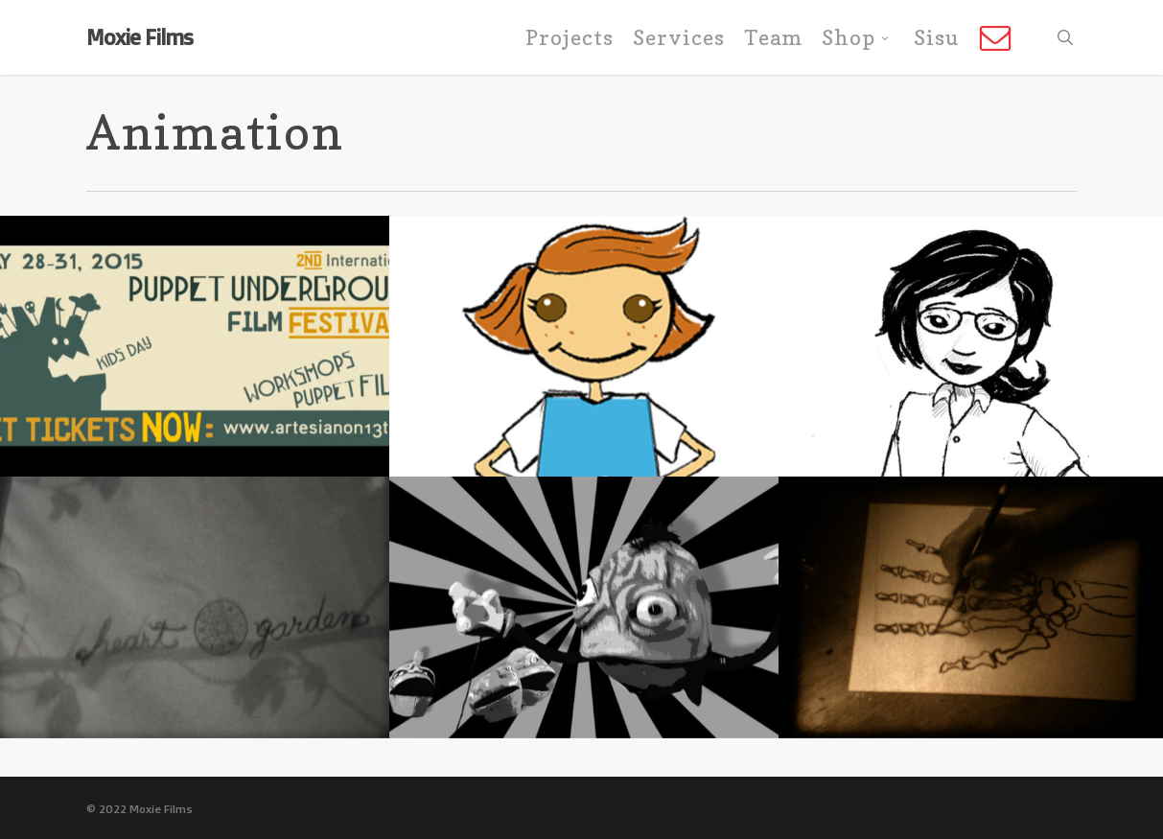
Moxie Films (139, 37)
